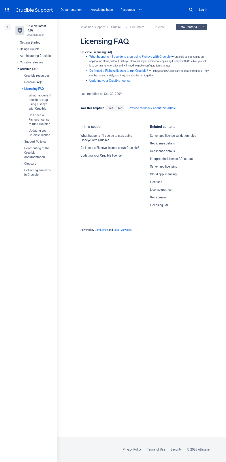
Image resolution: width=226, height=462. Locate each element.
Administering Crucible (35, 55)
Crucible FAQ (29, 69)
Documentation (71, 9)
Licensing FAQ (34, 89)
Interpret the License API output (171, 159)
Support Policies (35, 141)
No (120, 108)
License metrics (160, 189)
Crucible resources (37, 75)
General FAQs (33, 82)
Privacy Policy (132, 449)
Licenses (156, 182)
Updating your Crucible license (109, 80)
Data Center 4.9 (192, 27)
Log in (203, 9)
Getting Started (30, 42)
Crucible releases (31, 62)
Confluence (101, 229)
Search (190, 9)
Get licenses (158, 197)
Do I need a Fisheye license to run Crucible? (39, 119)
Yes (110, 108)
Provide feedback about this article (152, 108)
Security (176, 449)
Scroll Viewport (122, 229)
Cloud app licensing (163, 174)
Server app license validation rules (173, 135)
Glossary (30, 163)
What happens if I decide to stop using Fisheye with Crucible (130, 56)
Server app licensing (163, 166)
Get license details (162, 143)
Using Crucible (30, 49)
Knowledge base (101, 9)
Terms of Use (156, 449)
